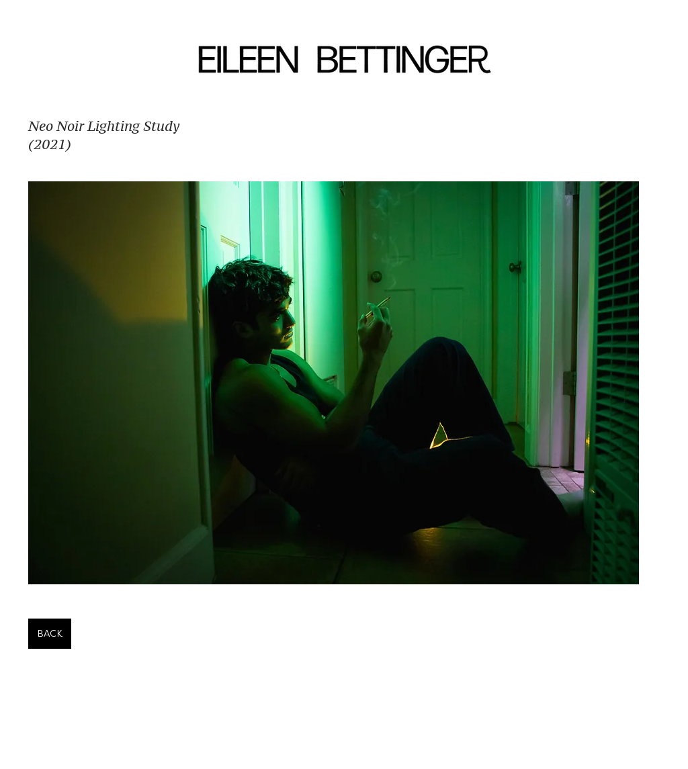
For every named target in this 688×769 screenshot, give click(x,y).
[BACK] (49, 634)
